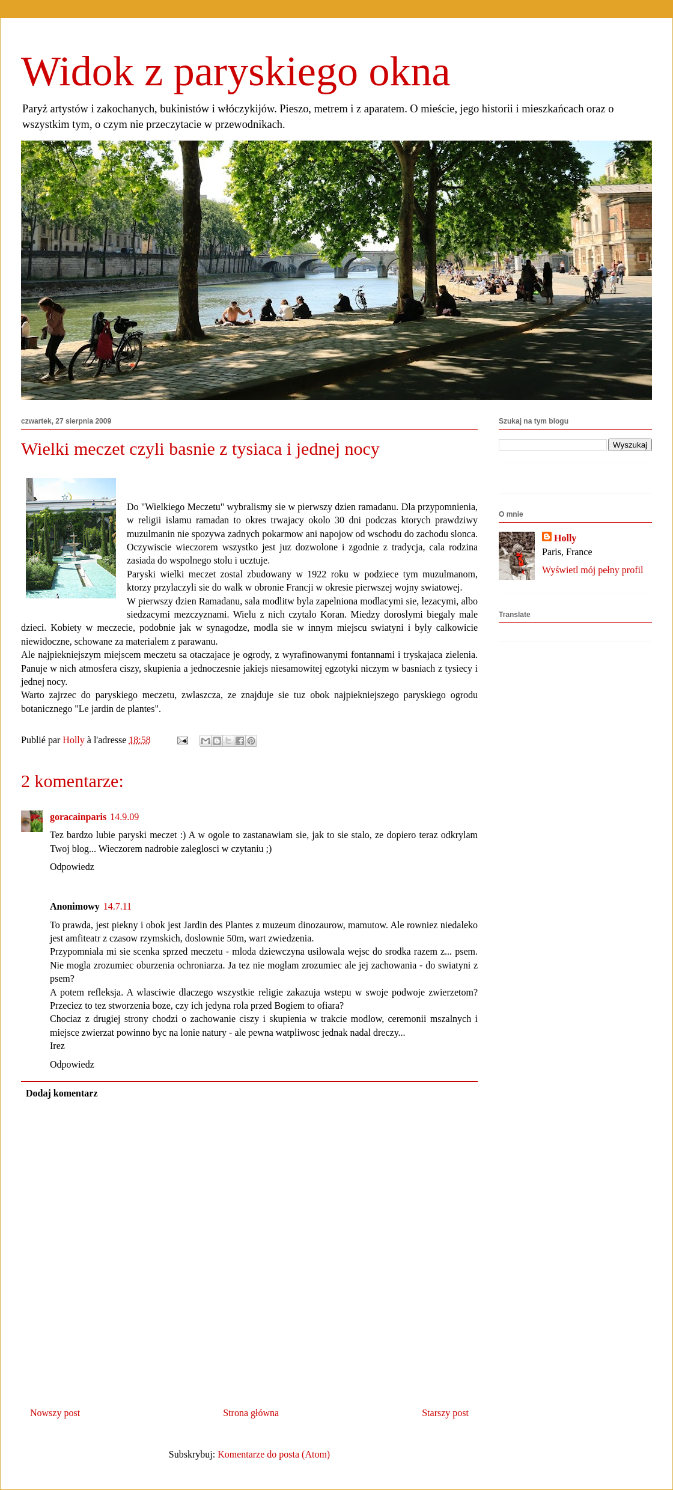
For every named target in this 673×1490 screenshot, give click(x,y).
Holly (565, 538)
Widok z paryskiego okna (236, 71)
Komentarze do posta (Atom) (274, 1454)
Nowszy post (55, 1413)
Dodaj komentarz (62, 1093)
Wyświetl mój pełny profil (592, 570)
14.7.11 (117, 906)
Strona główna (251, 1413)
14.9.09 (124, 817)
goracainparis (78, 817)
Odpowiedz (72, 867)
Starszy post (445, 1413)
